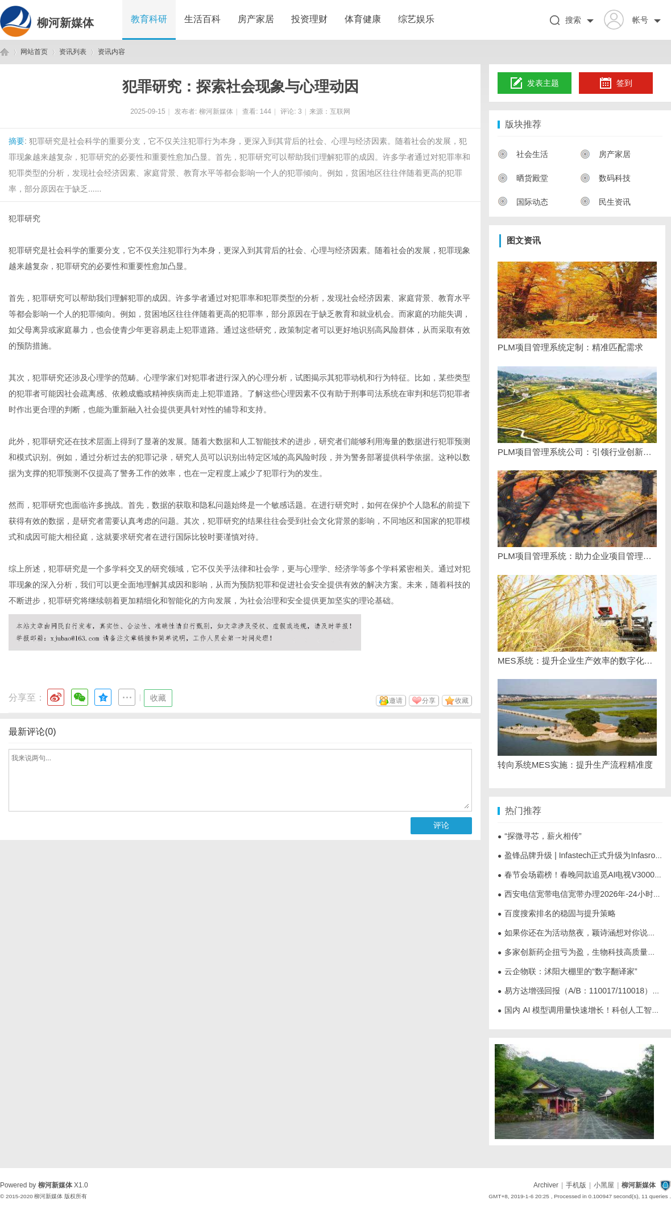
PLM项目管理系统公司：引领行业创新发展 (577, 452)
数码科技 (605, 178)
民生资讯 (605, 201)
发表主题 (535, 83)
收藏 (158, 697)
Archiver (545, 1185)
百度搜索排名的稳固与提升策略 (557, 913)
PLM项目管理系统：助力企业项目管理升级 (577, 556)
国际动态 (523, 201)
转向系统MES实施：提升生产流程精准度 (575, 764)
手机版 (576, 1185)
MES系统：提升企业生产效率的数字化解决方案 (577, 660)
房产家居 (256, 19)
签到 (615, 83)
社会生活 (523, 154)
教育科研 (149, 19)
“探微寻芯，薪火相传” (540, 836)
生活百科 (202, 19)
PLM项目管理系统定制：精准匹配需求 (570, 347)
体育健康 (363, 19)
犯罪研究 (24, 218)
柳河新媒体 (65, 22)
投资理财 (309, 19)
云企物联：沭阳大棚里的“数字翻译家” (567, 971)
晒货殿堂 (523, 178)
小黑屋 (604, 1185)
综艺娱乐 (416, 19)
